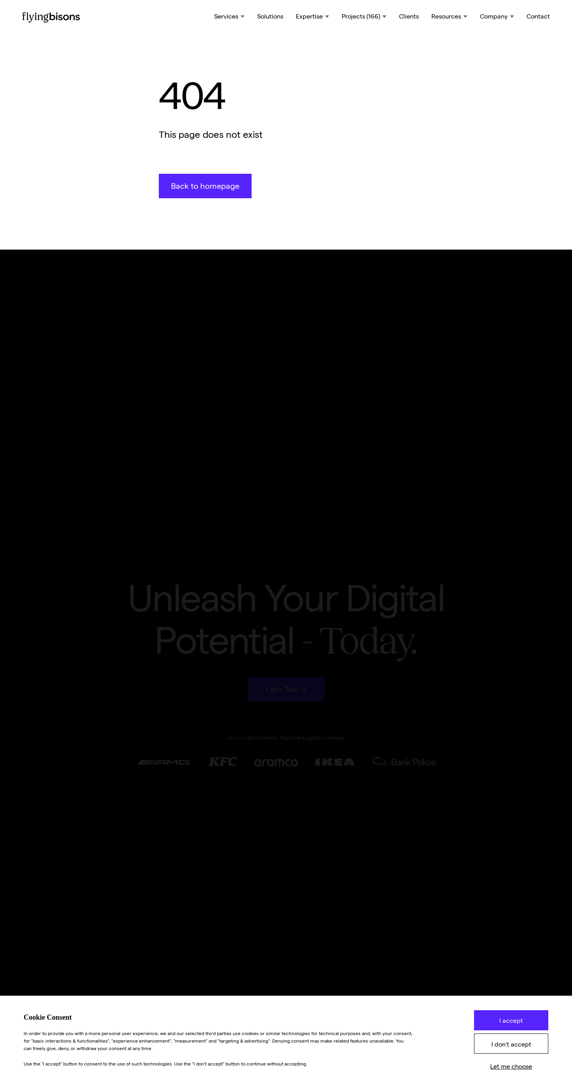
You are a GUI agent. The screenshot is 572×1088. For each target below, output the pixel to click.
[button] (229, 17)
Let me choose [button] (511, 1066)
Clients (409, 16)
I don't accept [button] (511, 1044)
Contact (538, 16)
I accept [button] (511, 1020)
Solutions (270, 16)
